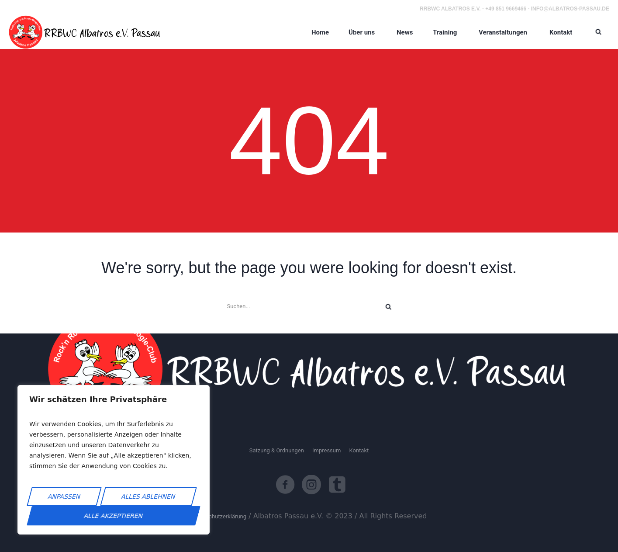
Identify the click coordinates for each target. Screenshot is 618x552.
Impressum (326, 450)
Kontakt (359, 450)
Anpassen (64, 496)
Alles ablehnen (148, 496)
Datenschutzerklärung (219, 516)
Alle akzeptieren (113, 515)
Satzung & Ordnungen (276, 450)
